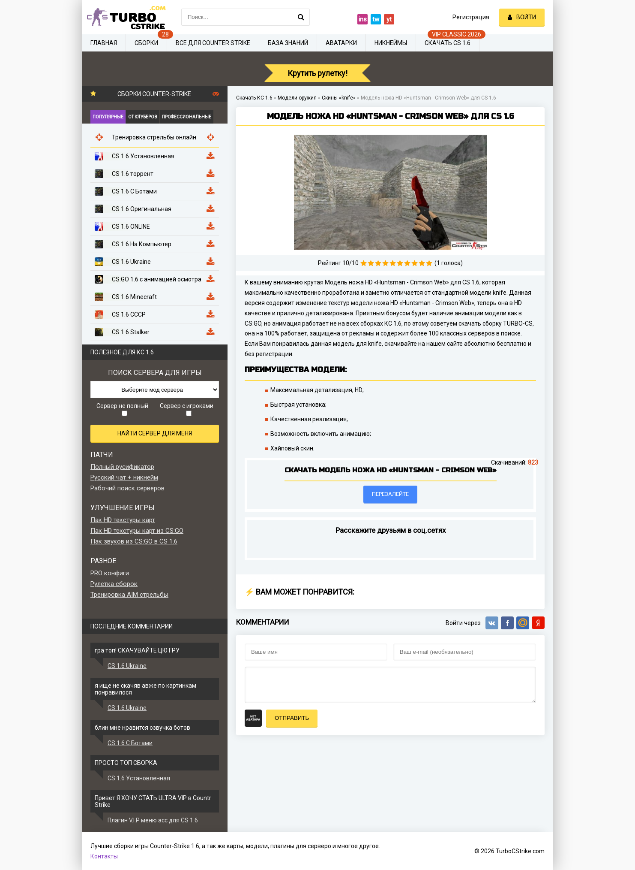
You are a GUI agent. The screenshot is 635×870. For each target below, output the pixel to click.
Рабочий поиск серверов (127, 488)
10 (429, 263)
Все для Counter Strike (213, 42)
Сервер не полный (122, 409)
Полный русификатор (122, 467)
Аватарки (341, 42)
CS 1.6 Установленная (139, 778)
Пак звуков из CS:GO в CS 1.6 (133, 541)
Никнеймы (390, 42)
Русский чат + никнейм (124, 477)
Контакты (104, 856)
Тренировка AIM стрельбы (129, 594)
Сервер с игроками (186, 409)
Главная (103, 42)
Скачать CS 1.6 (447, 42)
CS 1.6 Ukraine (127, 665)
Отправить (292, 718)
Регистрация (470, 17)
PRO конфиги (109, 573)
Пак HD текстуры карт (122, 520)
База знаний (288, 42)
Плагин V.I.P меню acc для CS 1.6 (153, 820)
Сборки (146, 42)
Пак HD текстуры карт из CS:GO (136, 531)
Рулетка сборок (114, 584)
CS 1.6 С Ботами (130, 743)
